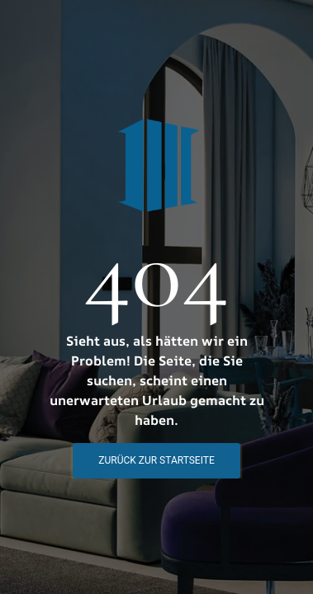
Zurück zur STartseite (156, 460)
